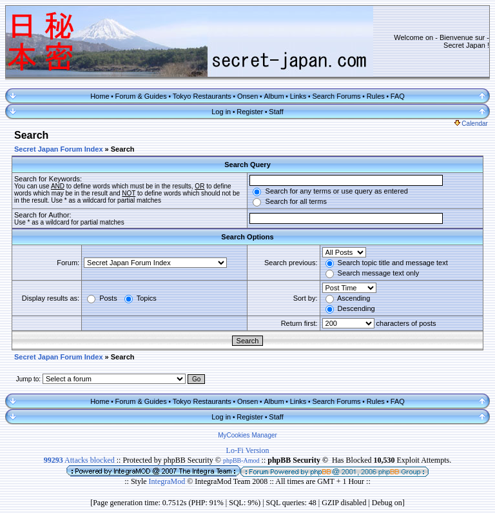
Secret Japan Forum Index (58, 149)
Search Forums (336, 96)
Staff (276, 112)
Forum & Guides (141, 96)
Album (274, 96)
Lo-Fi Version (247, 450)
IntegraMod (168, 481)
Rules (376, 96)
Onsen (247, 96)
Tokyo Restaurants (202, 96)
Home (99, 96)
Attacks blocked (79, 460)
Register (250, 112)
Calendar (471, 123)
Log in (221, 112)
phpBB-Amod (241, 460)
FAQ (398, 96)
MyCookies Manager (247, 435)
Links (298, 96)
